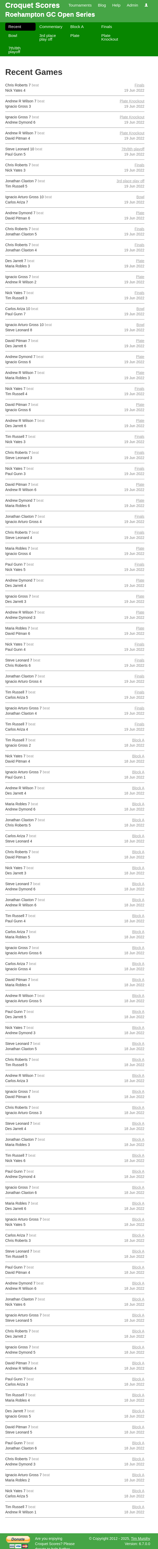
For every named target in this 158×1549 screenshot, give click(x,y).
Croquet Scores (32, 5)
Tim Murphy (140, 1538)
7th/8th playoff (14, 50)
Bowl (12, 35)
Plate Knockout (109, 37)
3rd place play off (47, 37)
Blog (102, 5)
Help (116, 5)
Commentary (50, 26)
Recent (14, 26)
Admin (132, 5)
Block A (77, 26)
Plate (75, 35)
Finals (106, 26)
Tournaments (80, 5)
